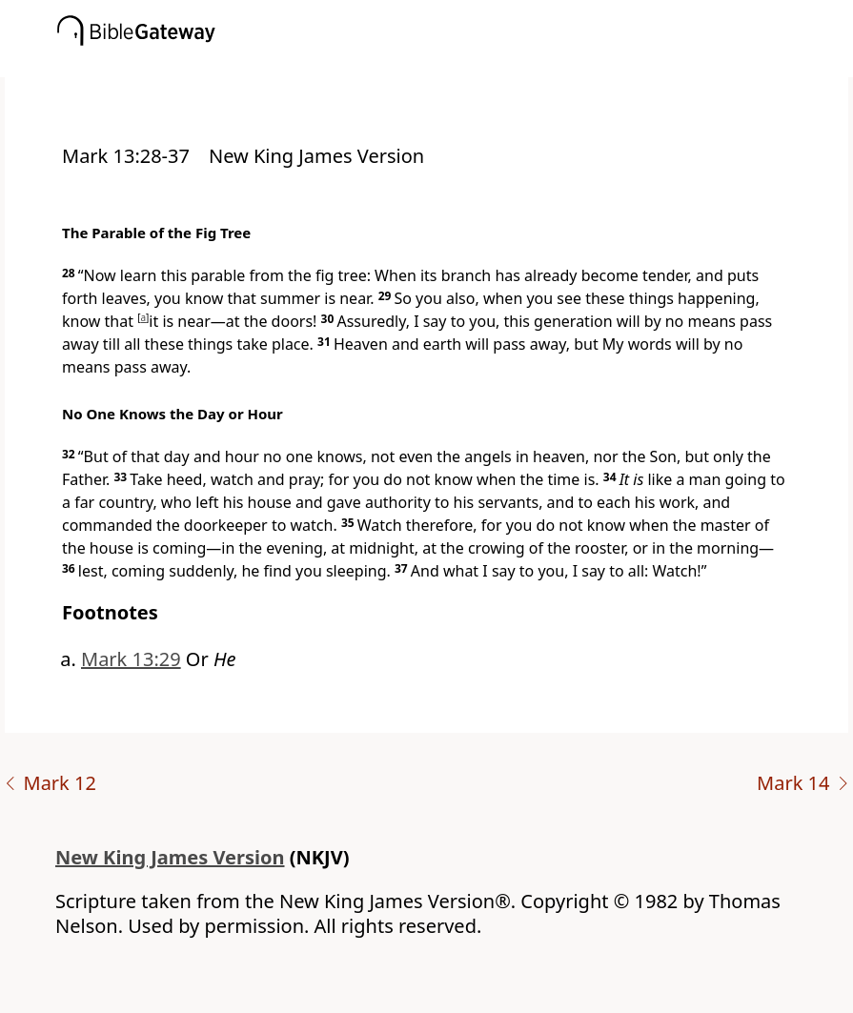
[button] (455, 64)
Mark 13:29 (131, 659)
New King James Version (170, 857)
